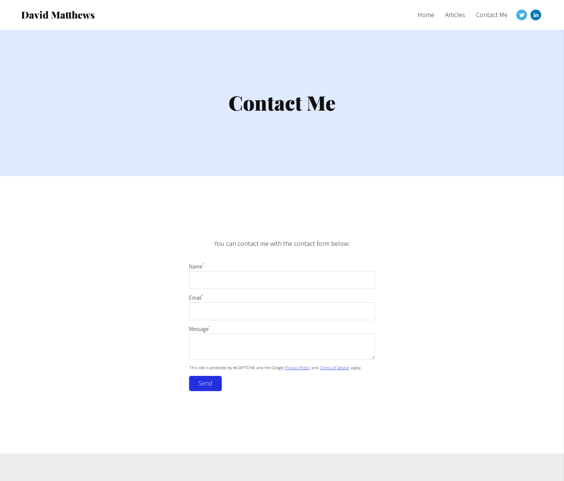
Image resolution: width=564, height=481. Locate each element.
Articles (455, 14)
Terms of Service (334, 367)
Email (196, 297)
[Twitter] (521, 14)
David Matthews (58, 14)
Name (196, 266)
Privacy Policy (297, 367)
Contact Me (492, 14)
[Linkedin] (535, 14)
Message (199, 328)
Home (426, 14)
